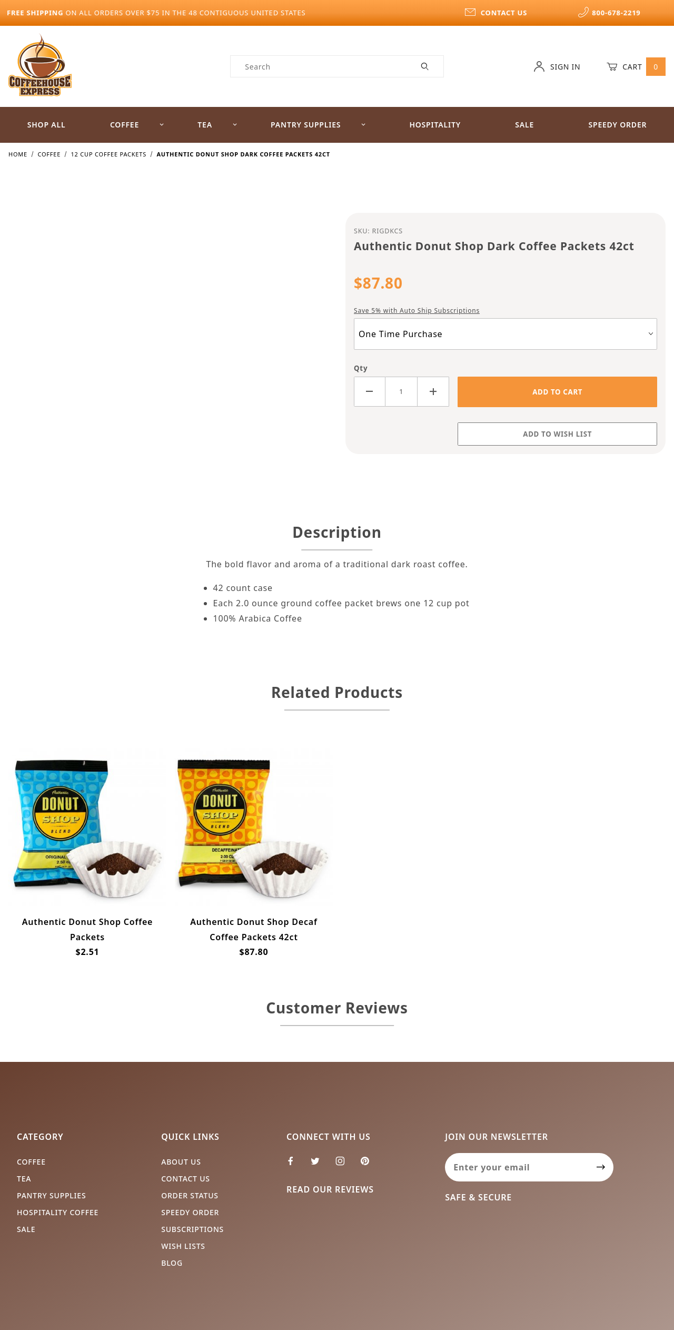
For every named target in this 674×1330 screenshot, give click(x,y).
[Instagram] (344, 1165)
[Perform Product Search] (425, 66)
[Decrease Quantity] (369, 392)
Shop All (46, 125)
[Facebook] (295, 1165)
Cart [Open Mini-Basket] (636, 66)
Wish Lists (183, 1246)
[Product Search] (319, 66)
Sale (524, 125)
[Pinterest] (369, 1165)
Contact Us (185, 1179)
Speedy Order (617, 125)
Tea (217, 125)
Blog (172, 1263)
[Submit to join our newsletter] (601, 1167)
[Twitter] (320, 1165)
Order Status (190, 1195)
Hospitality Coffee (57, 1212)
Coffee (137, 125)
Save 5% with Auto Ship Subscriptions (417, 310)
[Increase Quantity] (433, 392)
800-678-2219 (609, 12)
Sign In (556, 66)
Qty (361, 368)
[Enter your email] (517, 1167)
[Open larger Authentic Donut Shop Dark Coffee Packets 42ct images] (168, 339)
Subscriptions (192, 1229)
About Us (181, 1162)
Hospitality (435, 125)
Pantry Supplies (318, 125)
